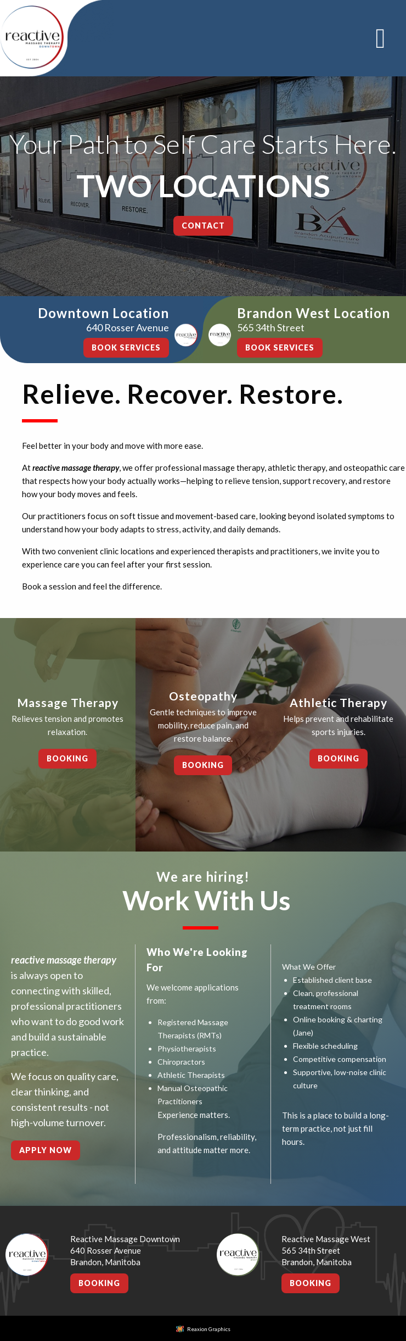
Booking (67, 758)
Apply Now (45, 1150)
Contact (203, 225)
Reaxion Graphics (208, 1329)
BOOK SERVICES (126, 347)
